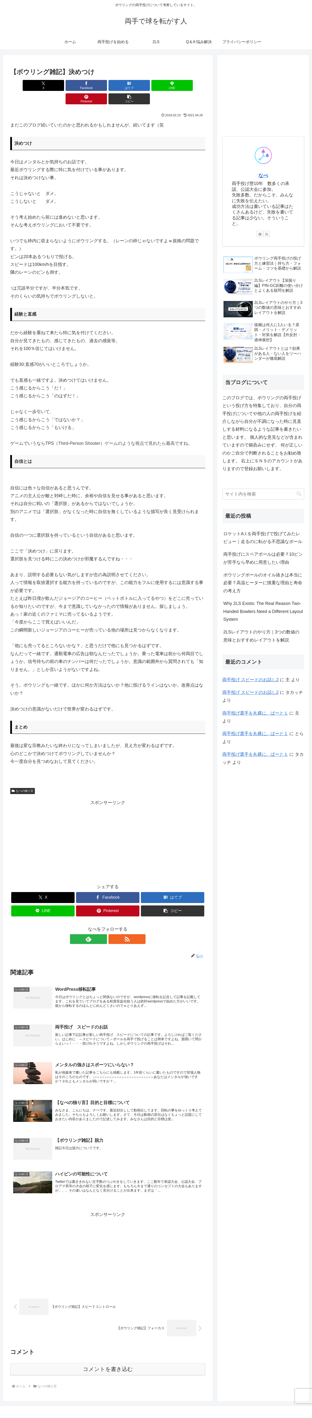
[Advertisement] (107, 827)
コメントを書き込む (108, 1359)
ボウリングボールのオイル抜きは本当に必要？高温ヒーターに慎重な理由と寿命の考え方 (262, 583)
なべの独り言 (22, 777)
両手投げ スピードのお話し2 (250, 679)
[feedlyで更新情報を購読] (102, 926)
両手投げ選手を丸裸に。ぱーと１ (255, 713)
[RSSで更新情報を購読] (113, 926)
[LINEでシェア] (124, 85)
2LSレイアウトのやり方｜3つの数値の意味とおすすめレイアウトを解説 (261, 636)
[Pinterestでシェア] (157, 85)
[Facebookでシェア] (58, 85)
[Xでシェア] (25, 85)
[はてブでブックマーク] (91, 85)
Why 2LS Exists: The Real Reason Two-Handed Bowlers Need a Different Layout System (263, 611)
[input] (263, 494)
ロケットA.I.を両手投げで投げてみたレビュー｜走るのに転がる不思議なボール (262, 537)
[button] (189, 85)
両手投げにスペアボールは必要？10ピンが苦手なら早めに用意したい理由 (263, 558)
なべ (263, 175)
